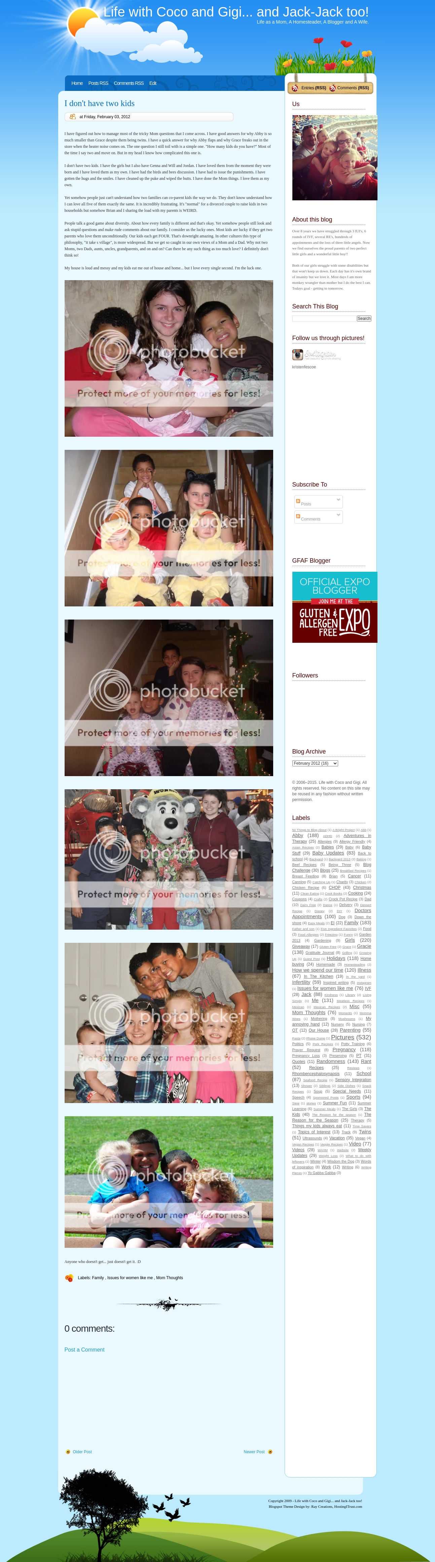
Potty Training (353, 1044)
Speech (298, 1097)
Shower (306, 1086)
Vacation (337, 1138)
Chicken (360, 882)
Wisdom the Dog (340, 1161)
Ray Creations (321, 1506)
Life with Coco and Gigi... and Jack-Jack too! (236, 11)
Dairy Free (308, 905)
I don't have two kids (100, 103)
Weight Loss (328, 1156)
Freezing (331, 934)
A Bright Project (343, 830)
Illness (364, 970)
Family (98, 1277)
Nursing (358, 1024)
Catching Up (321, 882)
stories (311, 1103)
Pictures (342, 1037)
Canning (299, 882)
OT (295, 1030)
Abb (363, 830)
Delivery (346, 905)
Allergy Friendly (352, 841)
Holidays (336, 958)
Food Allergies (308, 934)
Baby (349, 847)
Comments (347, 88)
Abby (297, 835)
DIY (339, 911)
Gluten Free (327, 947)
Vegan (360, 1138)
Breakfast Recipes (353, 870)
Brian (333, 876)
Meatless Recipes (350, 1001)
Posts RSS (98, 83)
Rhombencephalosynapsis (316, 1073)
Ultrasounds (312, 1138)
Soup (318, 1091)
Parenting (350, 1030)
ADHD (327, 836)
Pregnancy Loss (306, 1056)
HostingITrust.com (348, 1506)
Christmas (362, 887)
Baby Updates (328, 853)
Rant (366, 1061)
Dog (341, 917)
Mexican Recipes (327, 1007)
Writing (347, 1167)
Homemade (325, 964)
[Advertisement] (115, 1401)
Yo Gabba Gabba (321, 1173)
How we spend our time (317, 970)
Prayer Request (306, 1050)
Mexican (298, 1007)
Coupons (299, 899)
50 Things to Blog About (309, 830)
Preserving (338, 1056)
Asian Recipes (303, 847)
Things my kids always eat (317, 1126)
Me (315, 1000)
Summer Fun (335, 1103)
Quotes (298, 1061)
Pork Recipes (323, 1044)
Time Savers (362, 1126)
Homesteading (354, 964)
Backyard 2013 (339, 859)
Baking (361, 859)
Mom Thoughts (169, 1277)
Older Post (82, 1452)
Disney (319, 911)
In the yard (355, 976)
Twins (365, 1131)
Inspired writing (336, 983)
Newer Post (254, 1452)
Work (326, 1167)
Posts (303, 504)
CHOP (334, 887)
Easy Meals (316, 923)
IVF (368, 988)
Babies (328, 847)
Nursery (337, 1024)
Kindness (331, 995)
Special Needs (347, 1091)
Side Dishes (346, 1086)
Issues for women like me (130, 1277)
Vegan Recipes (303, 1144)
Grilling (347, 953)
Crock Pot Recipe (343, 899)
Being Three (340, 865)
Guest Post (311, 959)
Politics (298, 1044)
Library (350, 995)
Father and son (303, 929)
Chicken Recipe (305, 888)
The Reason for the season (334, 1115)
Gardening (322, 940)
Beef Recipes (304, 865)
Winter (315, 1161)
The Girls (349, 1109)
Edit (152, 83)
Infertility (301, 982)
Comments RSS (129, 83)
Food (367, 929)
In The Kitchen (318, 976)
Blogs (325, 870)
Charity (342, 882)
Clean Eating (309, 893)
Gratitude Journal (319, 953)
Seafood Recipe (315, 1080)
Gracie (364, 946)
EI (332, 923)
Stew (295, 1103)
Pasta (296, 1038)
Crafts (318, 899)
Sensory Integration (353, 1079)
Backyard (316, 859)
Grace (346, 947)
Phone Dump (315, 1038)
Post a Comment (85, 1350)
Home (77, 83)
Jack (306, 994)
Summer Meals (325, 1109)
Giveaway (301, 946)
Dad (368, 899)
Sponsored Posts (325, 1097)
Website (343, 1150)
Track (346, 1132)
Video (355, 1143)
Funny (348, 934)
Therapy (357, 1120)
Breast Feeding (305, 876)
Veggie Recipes (331, 1144)
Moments (345, 1013)
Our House (319, 1030)
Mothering (319, 1019)
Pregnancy (344, 1049)
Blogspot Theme (281, 1506)
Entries (307, 88)
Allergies (324, 841)
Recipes (316, 1067)
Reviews (353, 1068)
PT (358, 1055)
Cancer (354, 876)
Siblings (324, 1086)
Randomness (331, 1061)
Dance (327, 905)
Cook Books (333, 893)
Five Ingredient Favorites (339, 929)
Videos (298, 1150)
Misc (355, 1006)
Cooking (355, 893)
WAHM (323, 1150)
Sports (353, 1097)
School (363, 1073)
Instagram (364, 983)
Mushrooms (346, 1019)
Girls (350, 940)
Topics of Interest (314, 1132)
